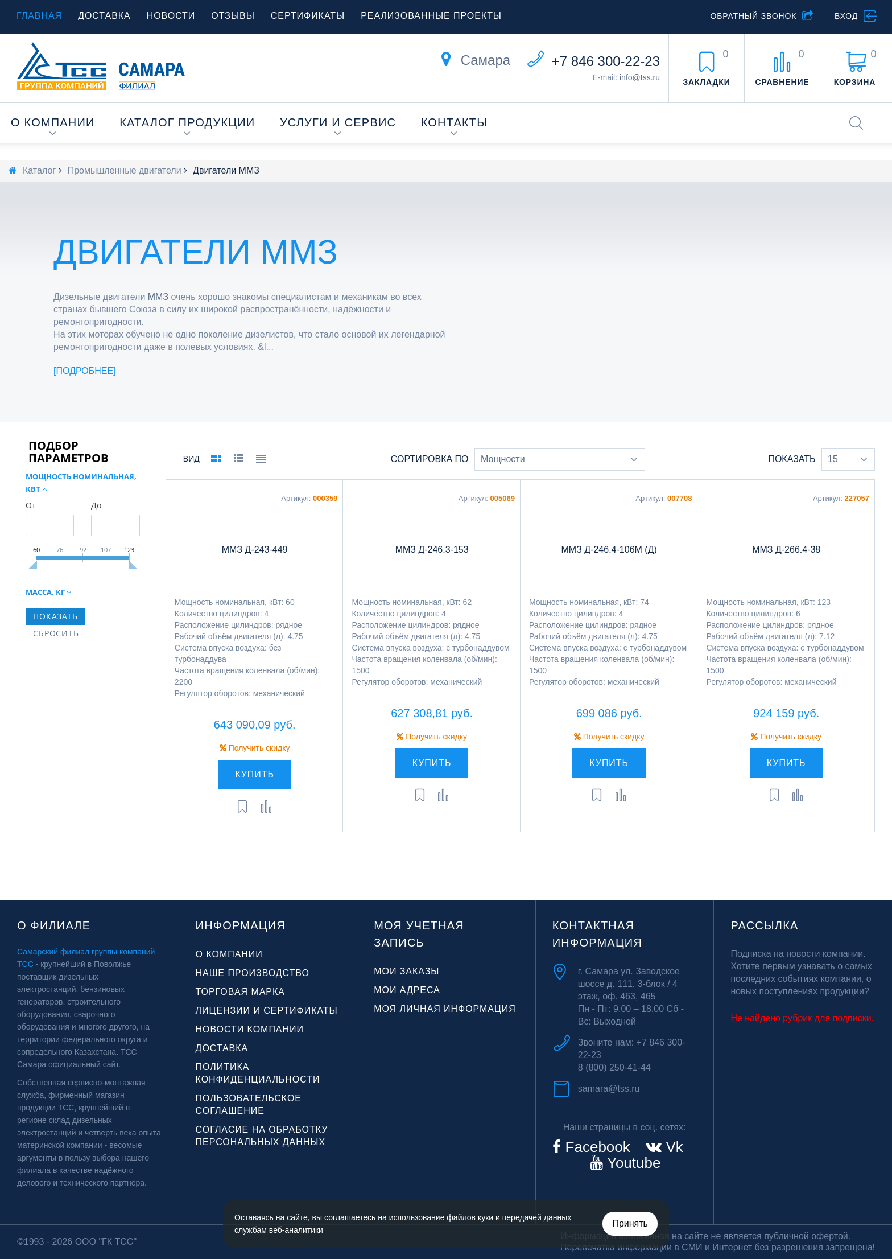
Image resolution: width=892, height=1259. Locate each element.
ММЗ (158, 297)
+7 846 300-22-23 (606, 61)
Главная (39, 15)
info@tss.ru (640, 77)
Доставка (104, 15)
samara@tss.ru (609, 1088)
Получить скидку (255, 747)
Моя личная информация (445, 1009)
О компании (53, 122)
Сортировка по (430, 459)
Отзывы (232, 15)
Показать (791, 459)
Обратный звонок (753, 15)
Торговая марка (240, 992)
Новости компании (250, 1029)
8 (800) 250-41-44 (614, 1067)
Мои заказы (406, 971)
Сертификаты (308, 15)
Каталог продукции (187, 122)
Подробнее (85, 371)
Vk (672, 1146)
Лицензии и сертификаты (267, 1010)
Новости (171, 15)
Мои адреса (407, 990)
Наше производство (252, 973)
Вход (846, 15)
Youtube (631, 1162)
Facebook (595, 1146)
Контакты (454, 122)
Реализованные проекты (431, 15)
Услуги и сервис (338, 122)
